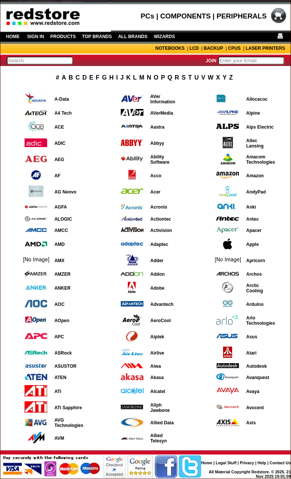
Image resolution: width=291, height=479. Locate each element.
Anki (251, 207)
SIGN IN (35, 36)
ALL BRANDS (133, 36)
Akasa (156, 377)
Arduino (254, 304)
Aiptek (157, 336)
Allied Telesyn (158, 438)
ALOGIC (63, 219)
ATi (57, 391)
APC (59, 336)
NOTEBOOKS (170, 48)
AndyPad (256, 192)
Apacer (254, 230)
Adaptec (159, 244)
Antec (252, 219)
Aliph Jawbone (159, 407)
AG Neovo (65, 192)
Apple (252, 244)
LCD (194, 48)
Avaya (252, 391)
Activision (161, 230)
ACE (59, 127)
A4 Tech (63, 113)
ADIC (59, 143)
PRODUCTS (62, 36)
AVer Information (162, 99)
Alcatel (157, 391)
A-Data (61, 99)
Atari (251, 353)
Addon (157, 274)
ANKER (62, 288)
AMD (59, 244)
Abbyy (157, 143)
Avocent (255, 407)
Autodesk (256, 366)
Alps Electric (260, 127)
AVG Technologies (68, 423)
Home (206, 463)
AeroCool (160, 320)
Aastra (157, 127)
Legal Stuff (226, 463)
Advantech (161, 304)
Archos (254, 274)
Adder (156, 260)
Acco (155, 175)
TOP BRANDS (97, 36)
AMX (59, 260)
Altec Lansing (254, 143)
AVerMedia (161, 113)
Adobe (157, 288)
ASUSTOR (65, 366)
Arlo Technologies (260, 320)
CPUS (234, 48)
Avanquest (257, 377)
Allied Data (162, 422)
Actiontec (160, 219)
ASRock (63, 353)
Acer (155, 192)
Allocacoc (257, 99)
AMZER (62, 274)
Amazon (255, 175)
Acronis (158, 207)
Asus (251, 336)
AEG (59, 159)
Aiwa (155, 366)
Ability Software (159, 159)
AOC (59, 304)
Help (261, 463)
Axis (251, 422)
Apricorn (255, 260)
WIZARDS (164, 36)
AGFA (60, 207)
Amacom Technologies (260, 159)
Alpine (253, 113)
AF (57, 175)
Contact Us (280, 463)
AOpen (61, 320)
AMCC (61, 230)
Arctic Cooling (254, 288)
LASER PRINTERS (265, 48)
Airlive (157, 353)
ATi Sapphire (68, 407)
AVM (59, 438)
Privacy (247, 463)
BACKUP (213, 48)
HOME (13, 36)
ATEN (60, 377)
